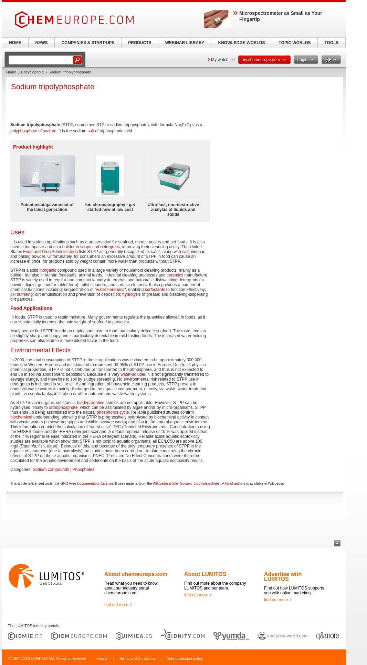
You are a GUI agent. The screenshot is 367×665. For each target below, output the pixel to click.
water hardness (110, 289)
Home (11, 72)
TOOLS (331, 42)
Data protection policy (184, 658)
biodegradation (90, 402)
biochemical (21, 417)
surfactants (155, 289)
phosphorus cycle (113, 412)
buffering (25, 294)
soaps (85, 246)
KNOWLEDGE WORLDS (241, 42)
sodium (49, 131)
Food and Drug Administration (50, 251)
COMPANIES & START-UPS (87, 42)
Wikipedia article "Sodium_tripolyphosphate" (186, 483)
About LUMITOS (205, 574)
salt (90, 131)
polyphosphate (23, 131)
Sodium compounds (51, 469)
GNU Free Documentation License (87, 483)
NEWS (41, 42)
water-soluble (132, 374)
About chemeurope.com (135, 574)
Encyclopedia (32, 72)
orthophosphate (63, 407)
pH (12, 294)
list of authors (235, 483)
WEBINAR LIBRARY (185, 42)
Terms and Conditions (137, 658)
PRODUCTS (139, 42)
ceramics (175, 275)
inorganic (47, 270)
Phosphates (83, 469)
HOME (15, 42)
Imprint (102, 658)
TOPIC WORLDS (295, 42)
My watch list (223, 59)
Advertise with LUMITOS (283, 576)
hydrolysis (131, 294)
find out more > (118, 604)
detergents (110, 246)
